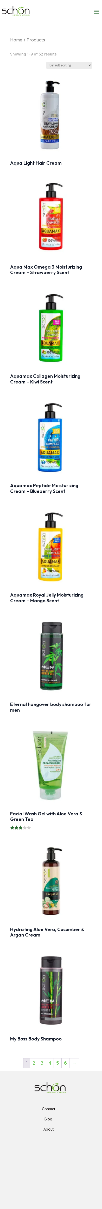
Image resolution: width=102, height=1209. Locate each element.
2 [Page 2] (34, 1063)
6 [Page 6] (65, 1063)
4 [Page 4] (49, 1063)
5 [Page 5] (57, 1063)
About (48, 1129)
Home (16, 39)
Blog (48, 1119)
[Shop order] (69, 65)
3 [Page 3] (41, 1063)
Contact (48, 1109)
